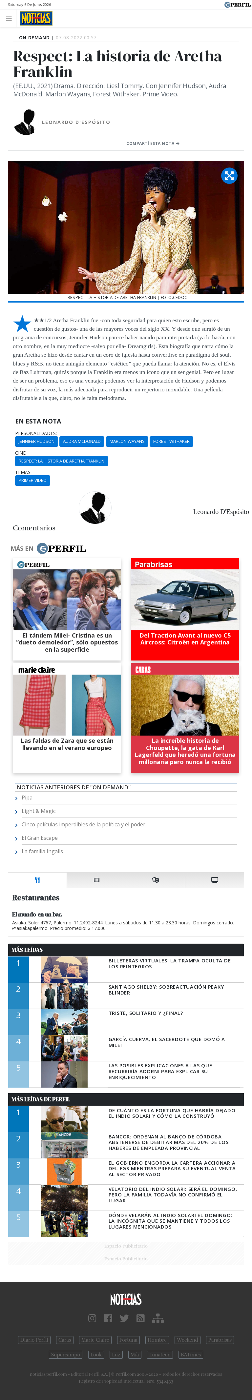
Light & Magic (38, 811)
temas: (23, 472)
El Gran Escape (40, 837)
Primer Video (33, 480)
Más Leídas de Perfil (40, 1099)
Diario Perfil (34, 1340)
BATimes (191, 1355)
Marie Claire (95, 1340)
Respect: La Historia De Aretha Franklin (61, 461)
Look (96, 1355)
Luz (116, 1355)
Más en (48, 548)
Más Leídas (27, 950)
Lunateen (160, 1355)
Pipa (27, 797)
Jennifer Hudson (36, 441)
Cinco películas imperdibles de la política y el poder (83, 824)
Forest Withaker (171, 441)
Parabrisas (220, 1340)
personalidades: (36, 433)
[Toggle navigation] (10, 18)
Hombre (157, 1340)
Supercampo (65, 1355)
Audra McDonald (82, 441)
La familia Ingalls (42, 851)
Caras (64, 1340)
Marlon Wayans (127, 441)
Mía (135, 1355)
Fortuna (128, 1340)
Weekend (187, 1340)
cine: (21, 453)
